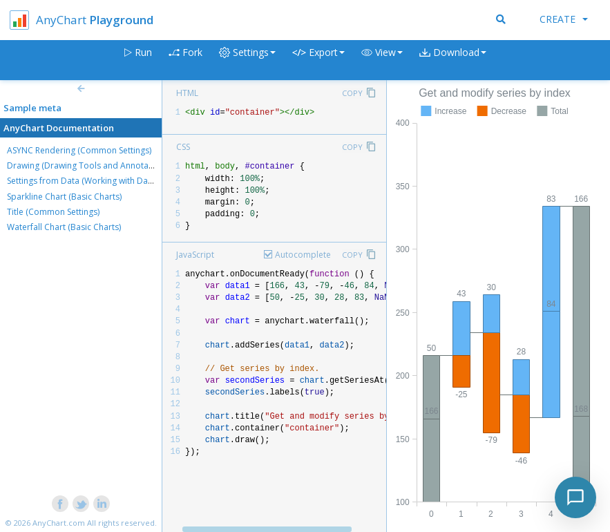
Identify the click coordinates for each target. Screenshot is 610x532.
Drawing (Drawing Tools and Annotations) (88, 165)
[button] (382, 60)
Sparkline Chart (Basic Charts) (64, 196)
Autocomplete (303, 254)
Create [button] (564, 19)
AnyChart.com (58, 522)
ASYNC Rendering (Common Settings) (79, 150)
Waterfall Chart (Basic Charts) (64, 227)
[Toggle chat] (575, 497)
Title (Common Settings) (53, 212)
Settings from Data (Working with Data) (82, 181)
